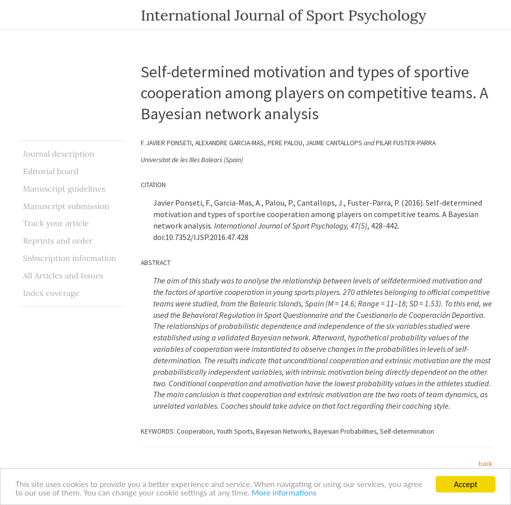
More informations (284, 493)
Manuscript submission (66, 206)
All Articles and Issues (63, 275)
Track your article (56, 223)
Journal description (58, 154)
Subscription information (69, 258)
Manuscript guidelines (64, 189)
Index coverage (51, 293)
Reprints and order (58, 241)
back (486, 464)
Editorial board (50, 171)
